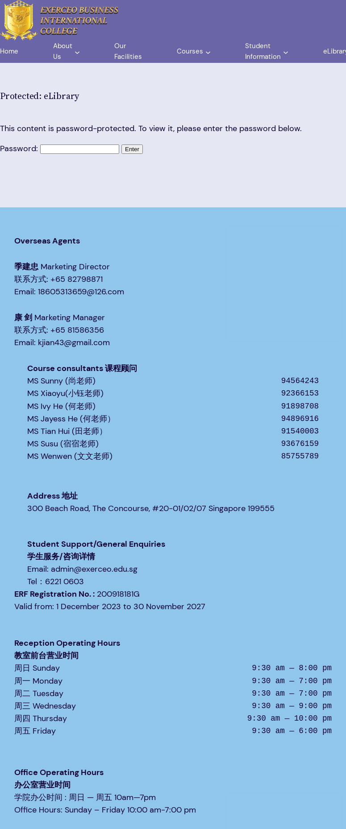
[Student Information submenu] (285, 51)
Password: (59, 148)
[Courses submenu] (208, 51)
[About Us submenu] (77, 51)
